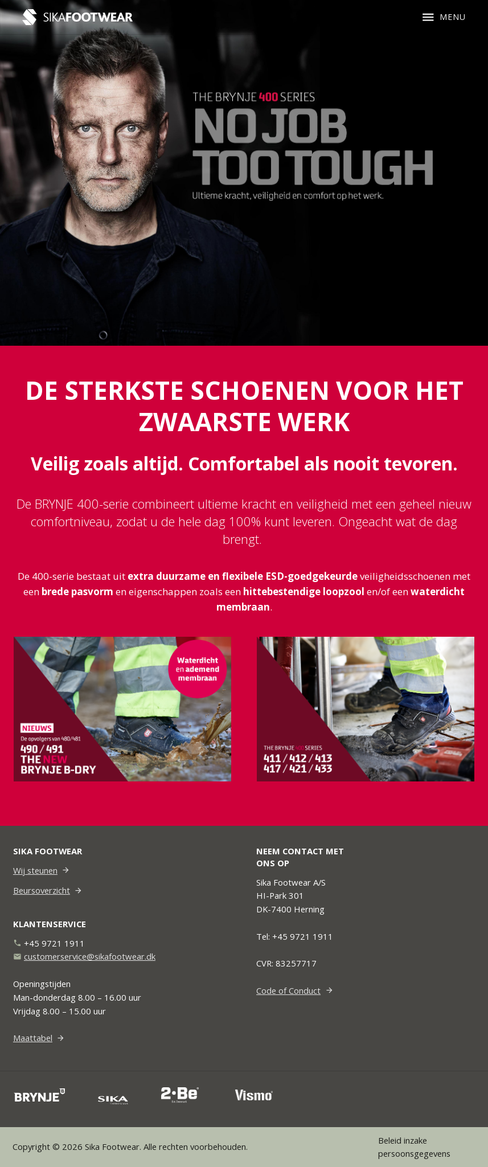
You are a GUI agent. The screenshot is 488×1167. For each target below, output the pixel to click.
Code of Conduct (288, 990)
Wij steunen (35, 870)
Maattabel (32, 1037)
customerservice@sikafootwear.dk (89, 956)
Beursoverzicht (41, 890)
